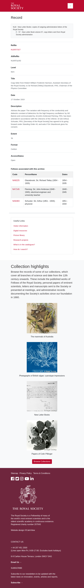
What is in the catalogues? (24, 245)
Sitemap (14, 473)
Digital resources (20, 231)
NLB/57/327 (16, 50)
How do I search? (20, 249)
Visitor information (20, 226)
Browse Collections (42, 461)
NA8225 (16, 180)
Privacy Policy (26, 473)
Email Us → (16, 562)
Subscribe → (17, 583)
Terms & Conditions (41, 473)
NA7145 (16, 189)
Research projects (20, 240)
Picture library (19, 235)
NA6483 (16, 201)
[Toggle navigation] (70, 5)
